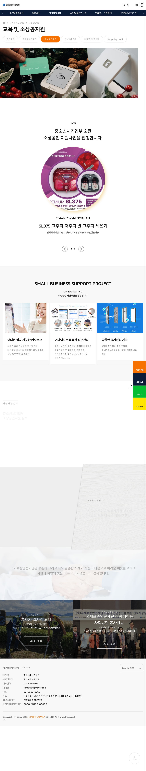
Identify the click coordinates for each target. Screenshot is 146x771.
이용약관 (26, 712)
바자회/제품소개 (91, 39)
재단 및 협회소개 (16, 12)
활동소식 (36, 12)
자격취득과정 (55, 12)
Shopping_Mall (115, 39)
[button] (2, 12)
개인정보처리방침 (11, 712)
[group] (26, 333)
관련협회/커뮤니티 (128, 12)
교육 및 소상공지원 (78, 12)
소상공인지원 (50, 39)
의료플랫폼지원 (29, 39)
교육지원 (11, 39)
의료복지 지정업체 (103, 12)
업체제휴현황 (70, 39)
